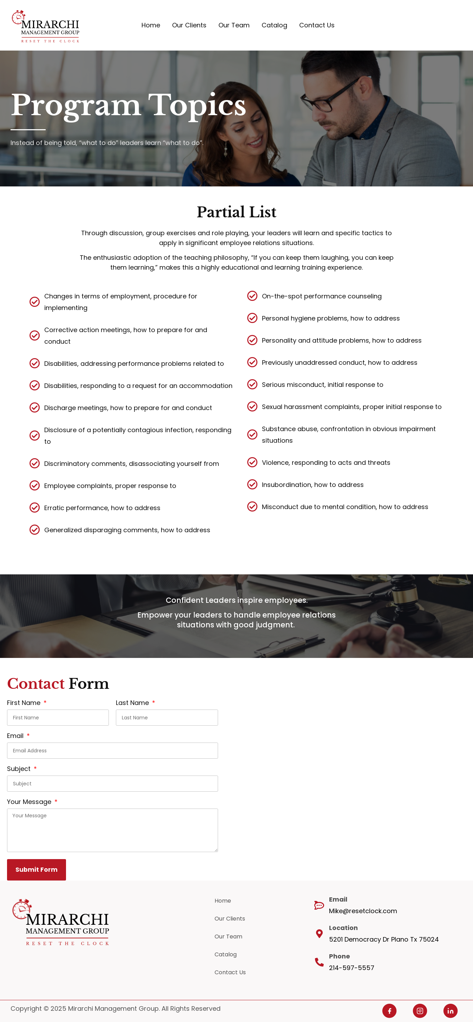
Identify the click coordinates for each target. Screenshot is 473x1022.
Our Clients (189, 25)
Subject (19, 769)
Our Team (234, 25)
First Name (24, 703)
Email (16, 736)
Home (151, 25)
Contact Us (317, 25)
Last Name (133, 703)
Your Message (30, 802)
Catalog (274, 25)
